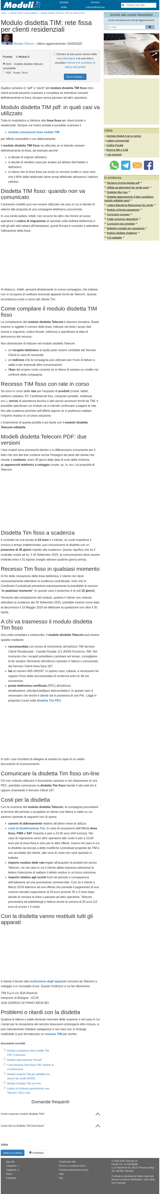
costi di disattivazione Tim (26, 828)
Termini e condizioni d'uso (72, 1166)
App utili (10, 1161)
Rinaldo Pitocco (24, 43)
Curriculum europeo (118, 214)
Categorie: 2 (12, 1170)
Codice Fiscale (114, 145)
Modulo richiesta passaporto (123, 209)
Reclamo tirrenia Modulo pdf (123, 182)
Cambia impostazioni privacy (73, 1170)
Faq (61, 1178)
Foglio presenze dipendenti (122, 219)
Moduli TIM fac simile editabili (23, 13)
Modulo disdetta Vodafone (122, 232)
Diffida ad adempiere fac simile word (128, 187)
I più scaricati (113, 154)
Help (61, 1174)
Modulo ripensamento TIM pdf (24, 1059)
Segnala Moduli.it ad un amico (123, 135)
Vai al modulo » (75, 76)
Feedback (36, 1152)
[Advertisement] (50, 261)
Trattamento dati (67, 1161)
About (9, 1174)
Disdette (64, 2)
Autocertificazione (95, 7)
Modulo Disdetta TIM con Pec (24, 1083)
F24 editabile (114, 237)
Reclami (95, 2)
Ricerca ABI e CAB (117, 149)
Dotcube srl (132, 1161)
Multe (64, 7)
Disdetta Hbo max (117, 192)
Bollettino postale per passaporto (126, 228)
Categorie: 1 (12, 1166)
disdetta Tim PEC (49, 700)
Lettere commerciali (117, 140)
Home (3, 13)
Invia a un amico (12, 1152)
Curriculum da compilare (121, 223)
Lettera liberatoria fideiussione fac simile (130, 205)
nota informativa (66, 58)
